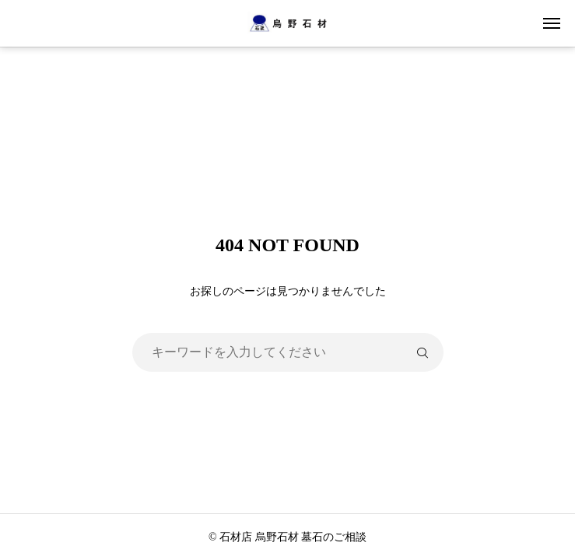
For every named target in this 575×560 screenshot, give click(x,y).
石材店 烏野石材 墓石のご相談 (292, 537)
